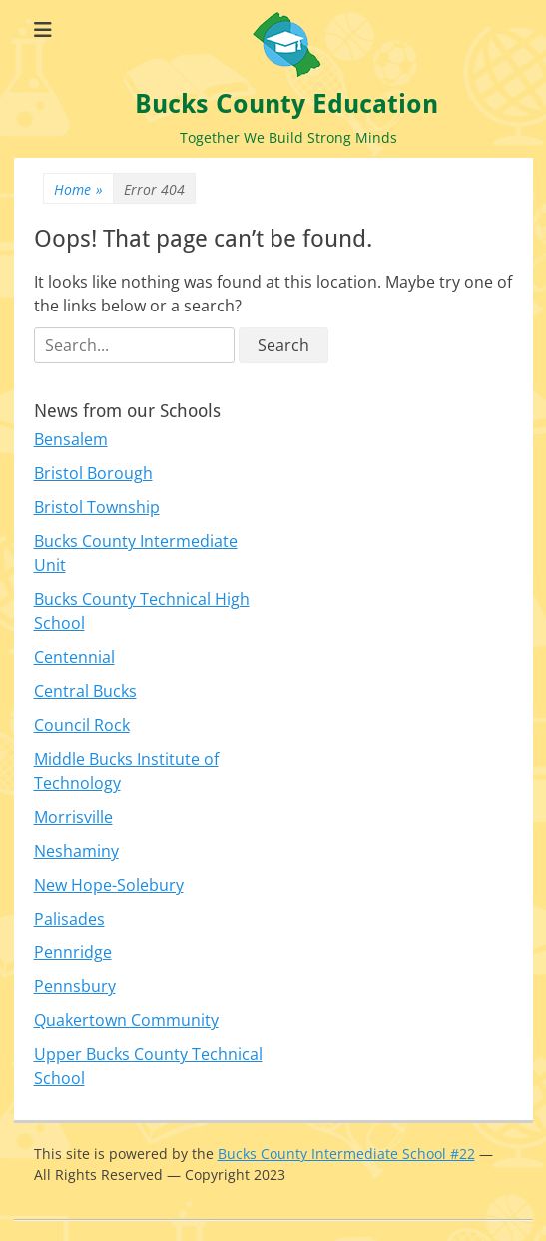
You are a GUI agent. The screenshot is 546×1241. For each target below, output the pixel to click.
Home (78, 189)
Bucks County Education (286, 104)
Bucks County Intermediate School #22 (346, 1153)
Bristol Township (97, 507)
